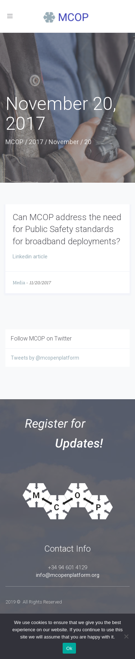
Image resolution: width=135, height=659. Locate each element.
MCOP (14, 142)
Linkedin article (30, 256)
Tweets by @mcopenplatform (45, 358)
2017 (36, 142)
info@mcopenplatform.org (67, 575)
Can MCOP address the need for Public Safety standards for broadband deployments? (67, 229)
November (64, 142)
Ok (69, 648)
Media (19, 282)
